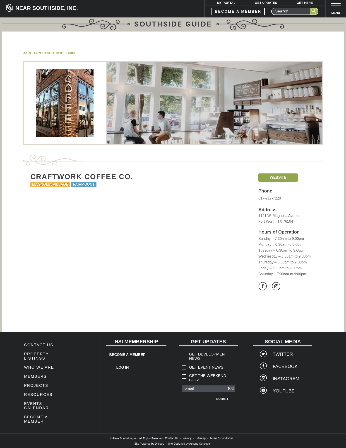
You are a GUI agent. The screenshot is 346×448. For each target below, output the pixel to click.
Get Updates (266, 3)
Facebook (262, 286)
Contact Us (38, 345)
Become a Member (36, 419)
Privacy (187, 438)
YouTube (284, 390)
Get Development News (208, 356)
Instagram (276, 286)
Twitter (283, 354)
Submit (222, 399)
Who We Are (39, 367)
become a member (238, 11)
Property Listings (36, 356)
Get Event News (206, 367)
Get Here (305, 3)
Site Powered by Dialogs (149, 443)
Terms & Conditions (221, 438)
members (35, 376)
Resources (38, 394)
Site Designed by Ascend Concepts (189, 443)
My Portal (226, 3)
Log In (122, 367)
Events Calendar (36, 406)
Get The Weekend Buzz (207, 378)
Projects (36, 385)
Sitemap (201, 438)
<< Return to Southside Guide (49, 53)
